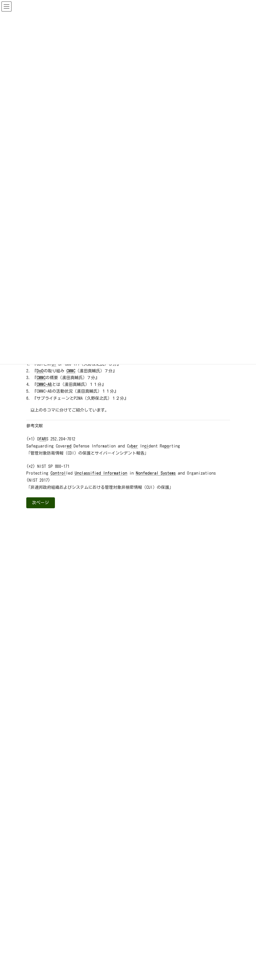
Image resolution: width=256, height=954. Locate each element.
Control (58, 473)
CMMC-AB (44, 384)
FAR (43, 439)
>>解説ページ (179, 610)
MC (43, 378)
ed (69, 446)
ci (146, 446)
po (166, 446)
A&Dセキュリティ (46, 686)
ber (134, 446)
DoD (40, 371)
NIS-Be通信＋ (44, 706)
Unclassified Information (101, 473)
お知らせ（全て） (44, 677)
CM (39, 378)
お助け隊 (40, 715)
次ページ (40, 503)
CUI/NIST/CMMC (45, 696)
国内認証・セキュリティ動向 (56, 724)
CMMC (70, 371)
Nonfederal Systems (156, 473)
